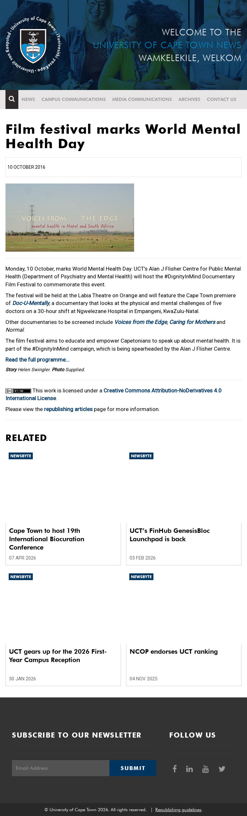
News (28, 99)
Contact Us (221, 99)
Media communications (142, 99)
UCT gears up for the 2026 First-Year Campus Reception (58, 656)
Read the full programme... (37, 359)
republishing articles (68, 409)
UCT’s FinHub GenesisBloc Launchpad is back (170, 535)
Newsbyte (20, 455)
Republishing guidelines (178, 809)
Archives (189, 99)
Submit (133, 768)
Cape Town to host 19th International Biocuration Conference (46, 539)
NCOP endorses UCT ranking (174, 651)
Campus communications (73, 99)
